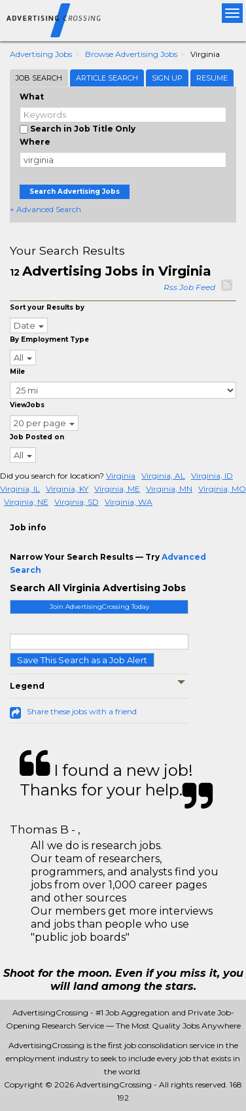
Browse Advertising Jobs (131, 54)
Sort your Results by (47, 307)
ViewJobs (27, 405)
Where (35, 142)
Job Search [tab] (39, 77)
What (32, 96)
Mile (17, 371)
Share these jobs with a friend (82, 711)
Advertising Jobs (41, 54)
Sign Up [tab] (167, 77)
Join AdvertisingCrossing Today (99, 606)
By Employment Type (49, 339)
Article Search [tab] (107, 77)
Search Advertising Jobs (74, 191)
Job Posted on (37, 437)
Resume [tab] (212, 77)
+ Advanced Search (45, 209)
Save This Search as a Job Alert (82, 660)
